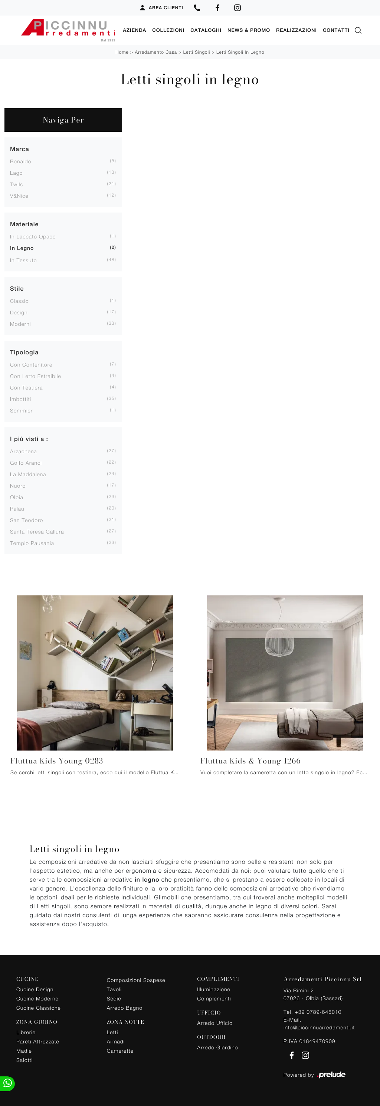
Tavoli (114, 989)
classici (20, 301)
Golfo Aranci (26, 463)
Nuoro (18, 485)
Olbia (16, 497)
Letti (112, 1032)
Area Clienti (161, 7)
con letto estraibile (35, 376)
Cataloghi (206, 30)
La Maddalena (28, 474)
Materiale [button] (24, 224)
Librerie (26, 1032)
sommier (21, 410)
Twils (16, 184)
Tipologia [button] (24, 352)
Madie (24, 1050)
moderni (20, 324)
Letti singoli (196, 52)
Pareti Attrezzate (37, 1041)
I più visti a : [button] (29, 438)
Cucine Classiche (38, 1008)
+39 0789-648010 (318, 1012)
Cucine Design (34, 989)
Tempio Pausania (32, 543)
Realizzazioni (296, 30)
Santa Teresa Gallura (37, 531)
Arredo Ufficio (215, 1023)
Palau (17, 508)
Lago (16, 173)
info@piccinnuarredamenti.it (319, 1027)
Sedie (114, 998)
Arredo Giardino (217, 1047)
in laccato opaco (33, 236)
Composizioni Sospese (136, 980)
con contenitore (31, 364)
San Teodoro (26, 520)
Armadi (116, 1041)
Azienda (134, 30)
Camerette (120, 1050)
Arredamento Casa (156, 52)
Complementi (214, 998)
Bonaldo (20, 161)
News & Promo (248, 30)
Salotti (24, 1060)
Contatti (336, 30)
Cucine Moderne (37, 998)
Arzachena (23, 451)
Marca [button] (19, 149)
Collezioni (168, 30)
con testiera (26, 387)
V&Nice (19, 196)
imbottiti (20, 399)
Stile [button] (17, 288)
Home (121, 52)
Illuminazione (213, 989)
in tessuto (23, 260)
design (18, 312)
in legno (22, 248)
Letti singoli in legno (240, 52)
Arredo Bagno (124, 1008)
